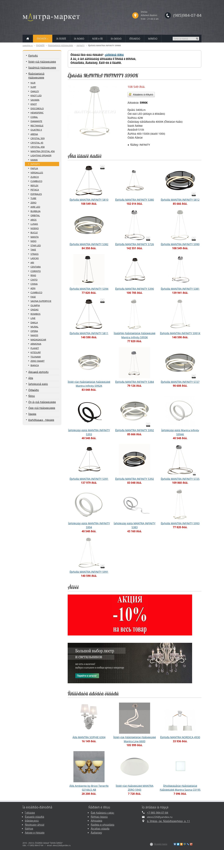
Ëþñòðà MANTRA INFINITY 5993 (180, 523)
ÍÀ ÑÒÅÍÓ (79, 38)
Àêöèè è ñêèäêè (34, 832)
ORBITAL (35, 215)
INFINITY (81, 45)
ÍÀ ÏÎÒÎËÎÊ (61, 38)
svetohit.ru (28, 45)
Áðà (30, 378)
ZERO (33, 202)
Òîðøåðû (33, 390)
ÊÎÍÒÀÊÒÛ (134, 38)
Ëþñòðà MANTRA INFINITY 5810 (89, 199)
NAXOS (34, 335)
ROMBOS (35, 313)
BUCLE (34, 232)
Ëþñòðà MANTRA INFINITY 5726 (134, 244)
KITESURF (35, 352)
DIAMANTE (36, 121)
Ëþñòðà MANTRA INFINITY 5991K (180, 333)
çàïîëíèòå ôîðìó (114, 55)
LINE (32, 318)
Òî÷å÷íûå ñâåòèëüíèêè (42, 402)
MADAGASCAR (38, 339)
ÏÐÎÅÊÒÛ (152, 38)
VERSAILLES (36, 172)
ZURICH (34, 176)
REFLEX (34, 185)
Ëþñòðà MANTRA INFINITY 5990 (180, 244)
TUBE (33, 198)
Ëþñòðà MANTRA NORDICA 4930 (180, 737)
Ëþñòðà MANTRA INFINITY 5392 (134, 479)
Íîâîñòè (29, 828)
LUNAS (34, 223)
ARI (32, 262)
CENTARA (35, 266)
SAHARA (34, 99)
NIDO (33, 241)
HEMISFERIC (37, 112)
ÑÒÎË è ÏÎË (97, 38)
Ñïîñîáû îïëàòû (99, 817)
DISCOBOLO (37, 108)
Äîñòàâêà (96, 820)
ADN (32, 288)
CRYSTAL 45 (36, 142)
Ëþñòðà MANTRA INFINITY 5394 (89, 288)
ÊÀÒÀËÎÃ (40, 45)
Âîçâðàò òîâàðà (100, 828)
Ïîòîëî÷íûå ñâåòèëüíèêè (42, 62)
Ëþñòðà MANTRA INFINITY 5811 (89, 333)
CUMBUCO (36, 181)
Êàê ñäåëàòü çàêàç (102, 813)
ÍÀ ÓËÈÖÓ (116, 38)
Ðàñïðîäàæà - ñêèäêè (41, 420)
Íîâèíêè (32, 414)
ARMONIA (35, 343)
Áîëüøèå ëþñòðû (38, 372)
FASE (33, 296)
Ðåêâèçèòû (32, 820)
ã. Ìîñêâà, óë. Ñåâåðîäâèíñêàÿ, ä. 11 (168, 821)
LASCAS (34, 258)
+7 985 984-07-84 (157, 812)
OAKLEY (34, 91)
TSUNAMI (35, 356)
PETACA (34, 189)
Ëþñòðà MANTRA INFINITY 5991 (89, 572)
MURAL (34, 326)
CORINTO (35, 271)
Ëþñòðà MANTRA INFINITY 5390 (134, 288)
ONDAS (34, 309)
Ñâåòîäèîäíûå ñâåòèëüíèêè (60, 45)
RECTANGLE (36, 125)
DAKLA (34, 322)
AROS (33, 219)
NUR (32, 82)
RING (33, 275)
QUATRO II (36, 129)
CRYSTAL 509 (37, 138)
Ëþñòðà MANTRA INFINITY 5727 (180, 382)
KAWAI (34, 159)
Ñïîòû (31, 396)
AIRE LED (35, 206)
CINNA (34, 283)
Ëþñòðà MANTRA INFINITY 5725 (180, 479)
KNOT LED (36, 95)
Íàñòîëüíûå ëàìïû (38, 384)
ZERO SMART (37, 360)
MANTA (34, 236)
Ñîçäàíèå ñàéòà (160, 844)
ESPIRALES (36, 194)
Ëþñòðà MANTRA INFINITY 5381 (180, 288)
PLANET (34, 348)
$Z (151, 844)
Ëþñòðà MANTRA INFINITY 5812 (180, 199)
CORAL (34, 116)
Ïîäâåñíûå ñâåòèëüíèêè (42, 67)
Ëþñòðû (33, 55)
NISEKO (34, 228)
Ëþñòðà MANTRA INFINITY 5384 (134, 382)
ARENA (34, 134)
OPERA (34, 331)
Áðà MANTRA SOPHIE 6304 (88, 737)
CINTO (33, 279)
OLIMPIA (35, 305)
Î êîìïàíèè (30, 813)
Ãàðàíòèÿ (96, 832)
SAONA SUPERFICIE (40, 300)
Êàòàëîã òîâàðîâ (34, 817)
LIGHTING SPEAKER (40, 155)
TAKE (33, 249)
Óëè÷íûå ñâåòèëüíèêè (41, 408)
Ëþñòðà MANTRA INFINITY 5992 (134, 430)
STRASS (34, 253)
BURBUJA (35, 211)
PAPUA (34, 168)
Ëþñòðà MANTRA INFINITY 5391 (89, 479)
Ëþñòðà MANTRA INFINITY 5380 (134, 199)
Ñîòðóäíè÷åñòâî (34, 824)
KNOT (33, 104)
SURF (33, 86)
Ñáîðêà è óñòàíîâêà (102, 824)
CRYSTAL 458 (37, 146)
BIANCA (34, 365)
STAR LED (35, 245)
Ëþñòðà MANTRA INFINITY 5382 (89, 244)
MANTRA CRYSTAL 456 (42, 151)
